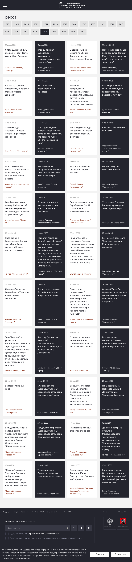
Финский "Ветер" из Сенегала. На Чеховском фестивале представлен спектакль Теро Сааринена (114, 295)
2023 (26, 24)
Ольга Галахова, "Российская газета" (111, 492)
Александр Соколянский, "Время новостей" (80, 69)
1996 (73, 31)
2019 (65, 24)
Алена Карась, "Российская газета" (17, 185)
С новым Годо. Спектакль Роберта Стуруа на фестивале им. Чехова (15, 132)
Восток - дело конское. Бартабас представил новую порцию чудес (49, 292)
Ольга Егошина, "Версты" (80, 274)
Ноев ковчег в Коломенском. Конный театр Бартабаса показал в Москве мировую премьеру (16, 244)
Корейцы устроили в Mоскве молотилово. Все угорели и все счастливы (48, 207)
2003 (44, 31)
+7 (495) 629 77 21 (123, 512)
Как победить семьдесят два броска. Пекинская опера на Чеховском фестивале (82, 132)
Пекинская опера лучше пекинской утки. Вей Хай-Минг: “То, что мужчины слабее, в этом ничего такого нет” (114, 56)
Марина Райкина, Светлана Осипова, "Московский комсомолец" (81, 491)
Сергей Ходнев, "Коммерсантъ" (76, 185)
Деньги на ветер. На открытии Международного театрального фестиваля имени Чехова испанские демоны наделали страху (112, 438)
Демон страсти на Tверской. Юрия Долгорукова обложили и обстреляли (82, 475)
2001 (54, 31)
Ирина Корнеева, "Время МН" (80, 110)
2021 (46, 24)
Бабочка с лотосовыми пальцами (113, 129)
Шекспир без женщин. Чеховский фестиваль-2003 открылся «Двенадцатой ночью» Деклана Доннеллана (50, 345)
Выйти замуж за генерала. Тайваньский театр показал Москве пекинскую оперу (49, 171)
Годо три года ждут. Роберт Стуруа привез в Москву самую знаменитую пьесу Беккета (17, 172)
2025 (7, 24)
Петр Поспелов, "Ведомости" (77, 149)
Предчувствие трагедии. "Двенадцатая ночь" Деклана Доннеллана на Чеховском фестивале (50, 432)
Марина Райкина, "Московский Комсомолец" (49, 221)
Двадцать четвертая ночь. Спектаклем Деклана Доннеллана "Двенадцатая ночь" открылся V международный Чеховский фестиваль (81, 395)
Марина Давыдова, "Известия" (46, 149)
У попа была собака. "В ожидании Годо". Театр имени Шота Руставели (16, 52)
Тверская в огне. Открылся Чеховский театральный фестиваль (50, 473)
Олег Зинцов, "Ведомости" (16, 151)
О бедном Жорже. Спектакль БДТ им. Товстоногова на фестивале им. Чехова (81, 54)
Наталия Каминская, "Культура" (14, 69)
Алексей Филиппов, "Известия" (13, 320)
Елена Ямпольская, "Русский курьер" (50, 272)
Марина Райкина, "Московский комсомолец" (113, 69)
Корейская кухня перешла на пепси (111, 168)
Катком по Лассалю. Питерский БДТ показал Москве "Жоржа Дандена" (17, 90)
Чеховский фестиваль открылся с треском (81, 429)
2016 (93, 24)
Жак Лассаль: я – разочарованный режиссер (46, 88)
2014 (112, 24)
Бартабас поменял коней (14, 387)
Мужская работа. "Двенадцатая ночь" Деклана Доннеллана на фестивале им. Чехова (50, 390)
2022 (36, 24)
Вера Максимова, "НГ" (79, 370)
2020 (55, 24)
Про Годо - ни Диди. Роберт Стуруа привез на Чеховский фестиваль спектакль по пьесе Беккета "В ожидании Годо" (50, 135)
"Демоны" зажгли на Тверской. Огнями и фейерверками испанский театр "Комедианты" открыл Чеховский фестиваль (16, 478)
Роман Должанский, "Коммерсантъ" (46, 69)
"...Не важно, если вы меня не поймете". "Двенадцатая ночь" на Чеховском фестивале (81, 342)
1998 (63, 31)
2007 (25, 31)
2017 (84, 24)
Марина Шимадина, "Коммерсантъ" (110, 185)
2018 (74, 24)
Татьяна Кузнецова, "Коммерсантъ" (110, 320)
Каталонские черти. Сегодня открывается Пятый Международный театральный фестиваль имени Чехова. (114, 476)
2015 (102, 24)
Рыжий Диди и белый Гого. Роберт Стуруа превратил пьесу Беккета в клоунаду (112, 90)
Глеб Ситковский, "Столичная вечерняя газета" (111, 148)
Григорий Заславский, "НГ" (16, 274)
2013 (121, 24)
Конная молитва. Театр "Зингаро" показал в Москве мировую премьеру (113, 242)
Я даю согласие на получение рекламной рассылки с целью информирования (43, 538)
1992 (82, 31)
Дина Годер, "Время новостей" (13, 110)
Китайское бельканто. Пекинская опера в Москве (81, 169)
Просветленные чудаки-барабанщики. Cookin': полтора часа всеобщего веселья (82, 207)
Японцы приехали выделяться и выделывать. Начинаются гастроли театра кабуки (49, 56)
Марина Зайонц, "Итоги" (15, 370)
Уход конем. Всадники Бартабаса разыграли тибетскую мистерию (113, 205)
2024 (16, 24)
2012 (7, 31)
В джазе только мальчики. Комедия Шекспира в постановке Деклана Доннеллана (114, 342)
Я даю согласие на (32, 533)
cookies (26, 549)
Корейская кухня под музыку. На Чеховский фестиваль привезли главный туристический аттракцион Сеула (17, 208)
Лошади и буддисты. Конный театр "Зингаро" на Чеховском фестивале (17, 294)
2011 (16, 31)
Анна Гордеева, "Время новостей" (47, 185)
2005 (35, 31)
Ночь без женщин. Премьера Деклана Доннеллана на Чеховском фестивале (113, 390)
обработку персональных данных (43, 533)
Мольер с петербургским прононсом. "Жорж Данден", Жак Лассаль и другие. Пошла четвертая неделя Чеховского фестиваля (81, 95)
